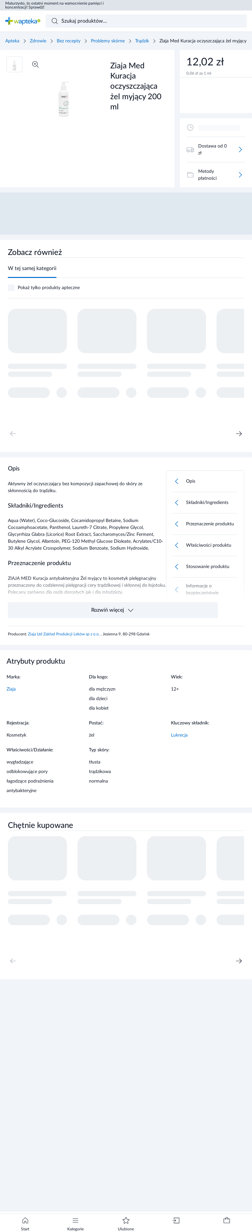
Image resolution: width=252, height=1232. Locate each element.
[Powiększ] (35, 64)
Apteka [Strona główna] (12, 41)
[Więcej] (240, 149)
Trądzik (142, 41)
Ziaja (11, 689)
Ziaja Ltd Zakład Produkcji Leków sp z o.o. (64, 634)
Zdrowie (38, 41)
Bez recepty (68, 41)
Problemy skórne (108, 41)
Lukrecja (179, 735)
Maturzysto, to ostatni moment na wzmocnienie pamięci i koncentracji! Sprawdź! (54, 5)
